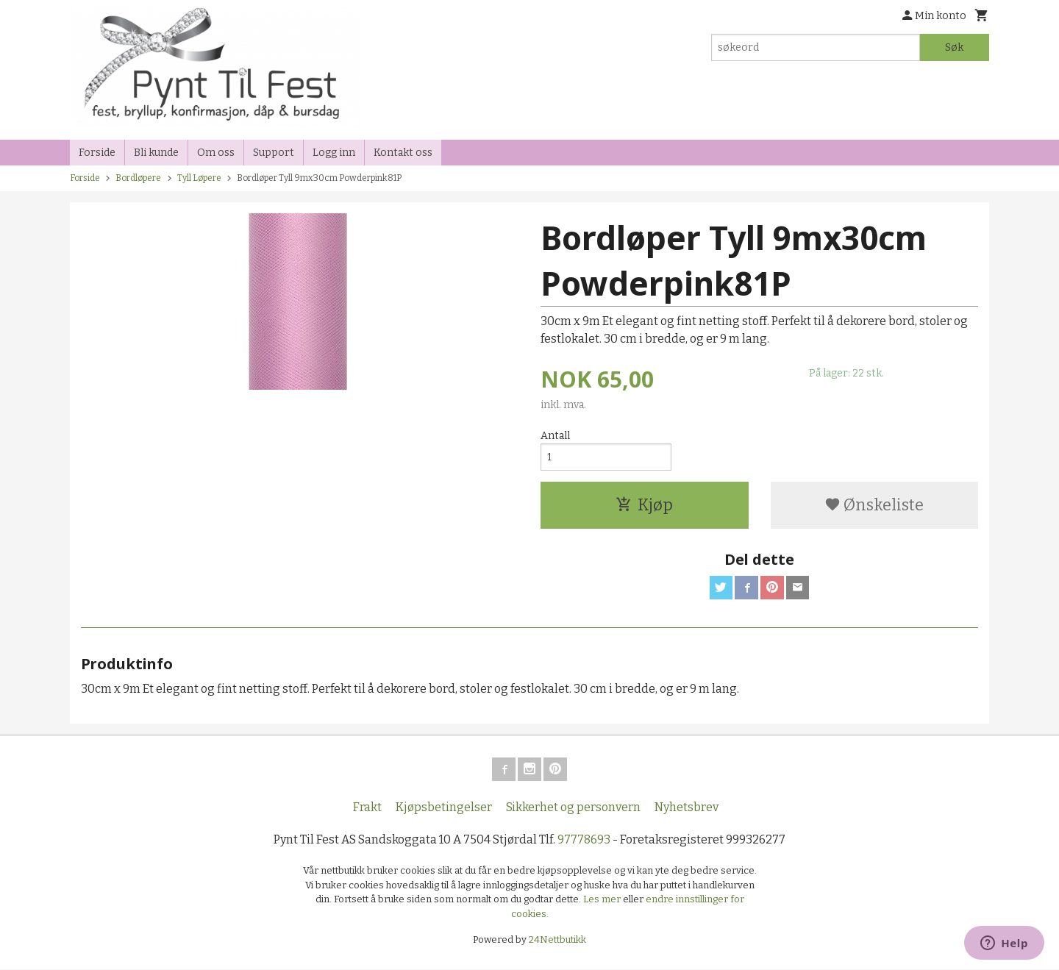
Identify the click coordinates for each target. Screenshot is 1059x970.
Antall (555, 435)
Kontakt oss (403, 152)
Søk (954, 47)
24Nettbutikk (557, 940)
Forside (97, 152)
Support (273, 152)
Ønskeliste (874, 506)
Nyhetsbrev (687, 808)
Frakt (367, 808)
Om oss (216, 152)
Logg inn (334, 152)
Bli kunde (156, 152)
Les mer (603, 899)
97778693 (583, 840)
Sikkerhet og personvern (573, 808)
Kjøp (644, 506)
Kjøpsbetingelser (444, 808)
